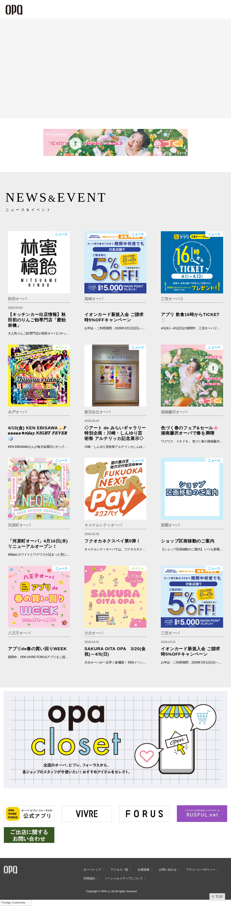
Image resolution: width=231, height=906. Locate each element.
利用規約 (89, 878)
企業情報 (143, 869)
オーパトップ (92, 869)
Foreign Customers (13, 902)
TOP (219, 897)
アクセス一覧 (119, 869)
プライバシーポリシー (200, 869)
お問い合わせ (168, 869)
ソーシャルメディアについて (124, 878)
